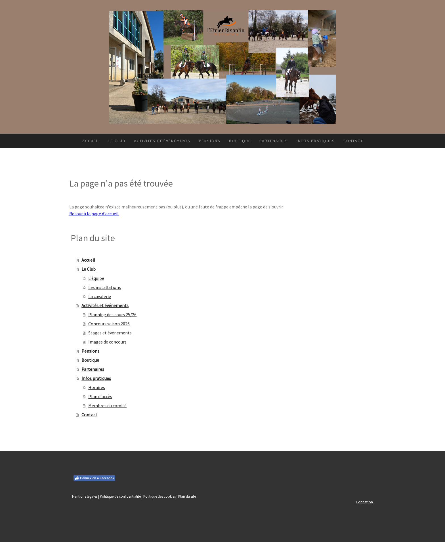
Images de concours (107, 342)
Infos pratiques (316, 140)
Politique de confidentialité (120, 496)
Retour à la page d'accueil (94, 213)
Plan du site (187, 496)
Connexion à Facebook (94, 478)
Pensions (210, 140)
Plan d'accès (100, 396)
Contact (353, 140)
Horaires (96, 387)
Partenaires (273, 140)
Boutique (240, 140)
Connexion (364, 502)
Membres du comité (107, 405)
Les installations (104, 287)
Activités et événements (162, 140)
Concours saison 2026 (109, 323)
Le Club (116, 140)
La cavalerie (99, 296)
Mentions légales (84, 496)
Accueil (91, 140)
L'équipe (96, 278)
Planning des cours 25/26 (112, 314)
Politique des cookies (159, 496)
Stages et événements (110, 333)
